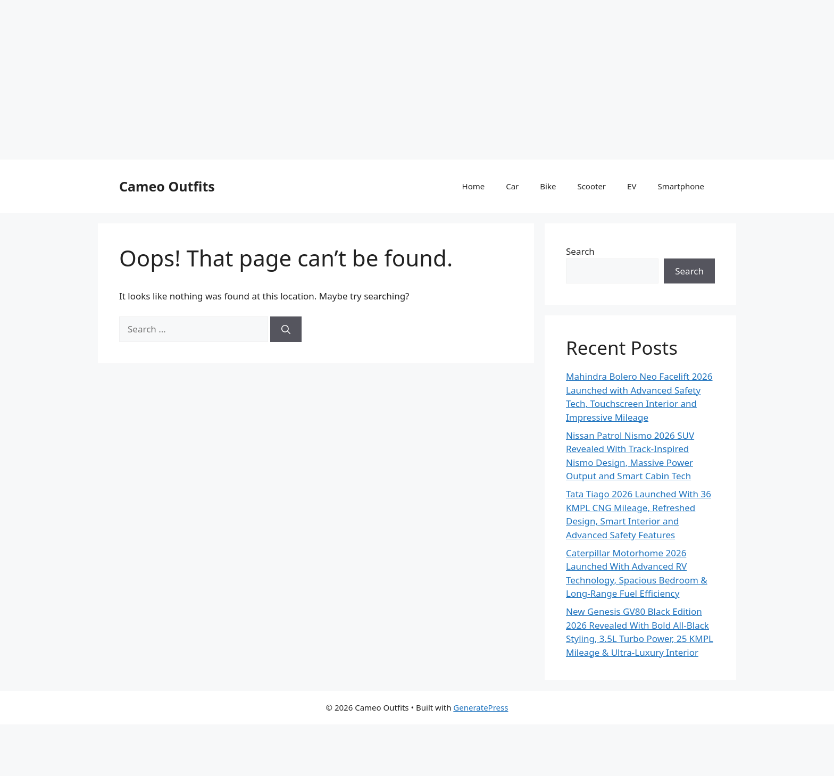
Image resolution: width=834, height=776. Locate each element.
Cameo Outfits (167, 186)
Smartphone (680, 186)
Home (473, 186)
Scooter (591, 186)
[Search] (286, 329)
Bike (548, 186)
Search (580, 251)
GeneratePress (480, 707)
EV (631, 186)
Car (512, 186)
